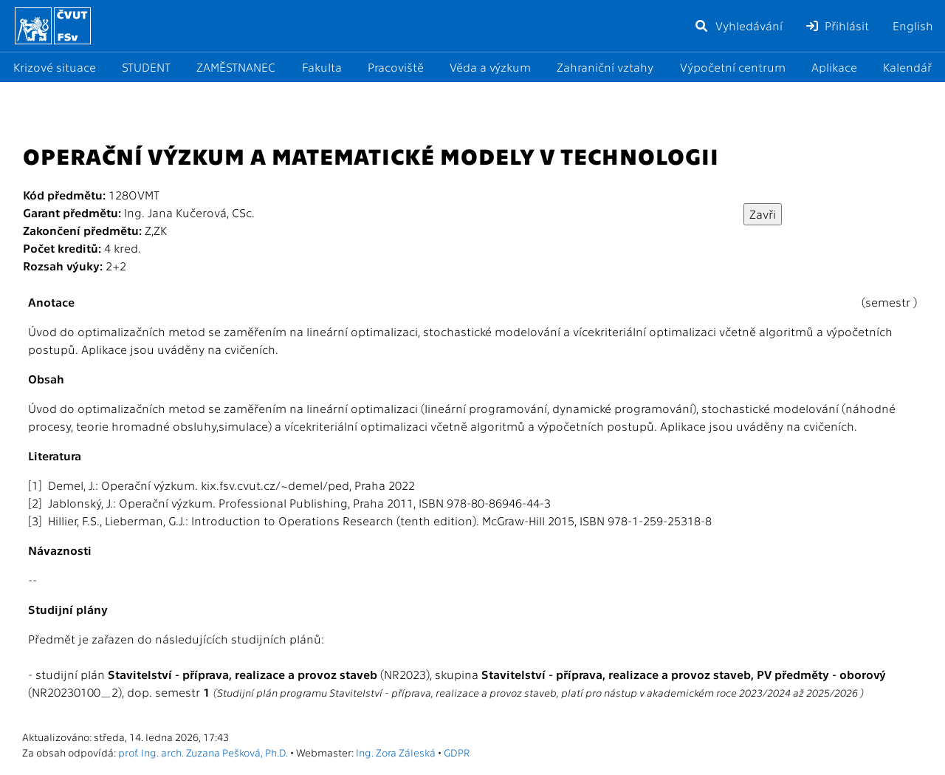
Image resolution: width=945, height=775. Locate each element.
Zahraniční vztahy (605, 67)
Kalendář (907, 67)
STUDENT (146, 67)
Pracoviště (396, 67)
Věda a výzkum (490, 67)
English (913, 25)
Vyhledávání (738, 25)
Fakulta (322, 67)
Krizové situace (54, 67)
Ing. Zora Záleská (396, 752)
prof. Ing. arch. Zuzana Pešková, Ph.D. (203, 752)
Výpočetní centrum (733, 67)
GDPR (457, 752)
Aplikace (834, 67)
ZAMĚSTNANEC (235, 67)
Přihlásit (837, 25)
